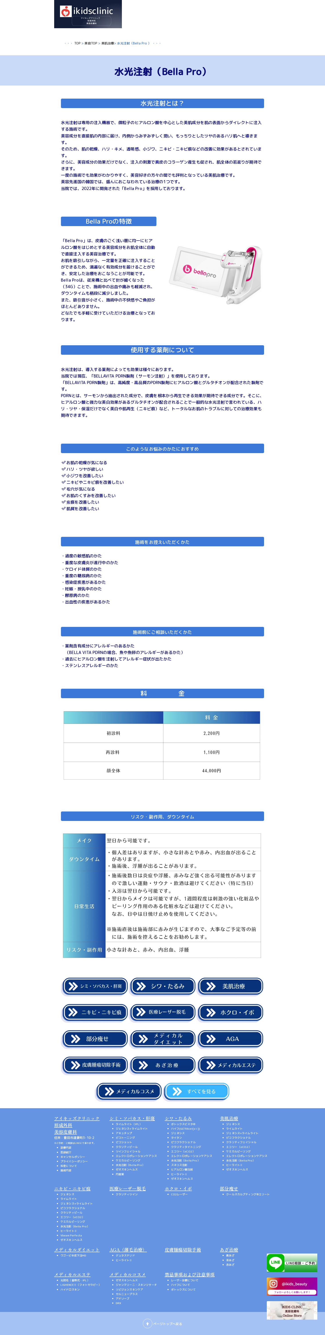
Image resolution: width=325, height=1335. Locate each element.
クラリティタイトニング (186, 1147)
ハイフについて (180, 1285)
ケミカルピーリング (128, 1160)
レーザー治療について (184, 1280)
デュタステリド (125, 1255)
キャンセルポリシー (72, 1157)
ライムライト (234, 1129)
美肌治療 (107, 43)
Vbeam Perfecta (71, 1235)
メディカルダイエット (77, 1249)
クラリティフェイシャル (241, 1142)
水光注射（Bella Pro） (130, 1165)
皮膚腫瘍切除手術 (183, 1249)
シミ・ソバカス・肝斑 (132, 1118)
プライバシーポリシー (74, 1161)
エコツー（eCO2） (183, 1151)
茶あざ (230, 1260)
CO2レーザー (179, 1194)
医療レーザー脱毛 (127, 1188)
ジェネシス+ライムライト (132, 1129)
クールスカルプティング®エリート (248, 1194)
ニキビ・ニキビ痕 (72, 1188)
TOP (77, 43)
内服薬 (120, 1174)
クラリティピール (127, 1147)
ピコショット (124, 1142)
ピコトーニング (125, 1138)
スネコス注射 (179, 1165)
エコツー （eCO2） (238, 1147)
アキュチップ (124, 1133)
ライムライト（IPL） (129, 1124)
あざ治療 (229, 1249)
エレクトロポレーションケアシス (136, 1156)
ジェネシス (178, 1133)
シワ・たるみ (178, 1118)
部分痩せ (229, 1188)
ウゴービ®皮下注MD (73, 1255)
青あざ (230, 1255)
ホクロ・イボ (178, 1188)
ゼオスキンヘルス (127, 1169)
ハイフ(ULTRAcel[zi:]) (185, 1129)
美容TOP (90, 43)
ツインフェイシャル (128, 1151)
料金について (68, 1166)
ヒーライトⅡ (179, 1174)
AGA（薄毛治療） (128, 1249)
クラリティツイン (127, 1194)
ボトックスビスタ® (183, 1124)
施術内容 (66, 1170)
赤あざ (230, 1265)
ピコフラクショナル (183, 1142)
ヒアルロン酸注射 (182, 1169)
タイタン (176, 1138)
